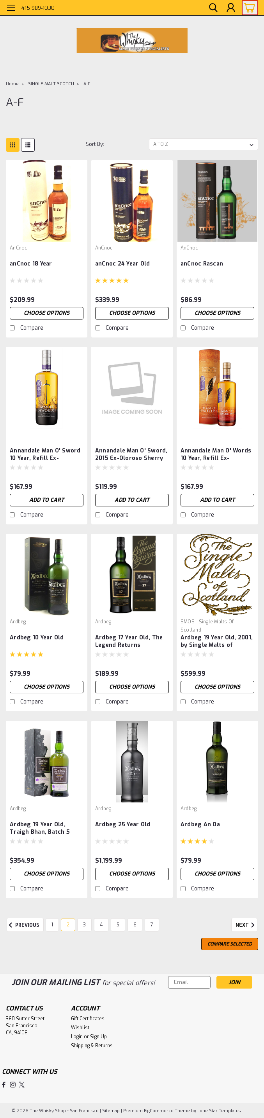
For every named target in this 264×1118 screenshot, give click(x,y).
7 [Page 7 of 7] (152, 925)
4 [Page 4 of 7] (101, 925)
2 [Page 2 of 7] (68, 925)
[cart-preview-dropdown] (248, 7)
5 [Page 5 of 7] (118, 925)
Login (77, 1037)
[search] (213, 8)
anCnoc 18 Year (31, 263)
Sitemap (111, 1110)
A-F (86, 84)
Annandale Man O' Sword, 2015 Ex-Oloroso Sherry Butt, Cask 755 (131, 455)
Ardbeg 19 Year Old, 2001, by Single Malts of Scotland (217, 642)
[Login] (231, 8)
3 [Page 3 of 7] (84, 925)
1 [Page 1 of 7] (52, 925)
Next (246, 925)
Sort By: (95, 144)
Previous (23, 925)
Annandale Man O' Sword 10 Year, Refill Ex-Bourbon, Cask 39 (45, 455)
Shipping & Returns (92, 1046)
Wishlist (80, 1028)
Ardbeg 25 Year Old (123, 824)
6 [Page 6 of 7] (134, 925)
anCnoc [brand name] (18, 248)
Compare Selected (229, 944)
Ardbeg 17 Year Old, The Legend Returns (129, 641)
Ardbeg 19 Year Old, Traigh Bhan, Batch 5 (40, 828)
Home (12, 84)
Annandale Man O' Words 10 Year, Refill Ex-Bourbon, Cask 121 (216, 455)
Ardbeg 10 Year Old (37, 637)
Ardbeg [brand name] (18, 622)
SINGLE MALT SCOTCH (51, 84)
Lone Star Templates (219, 1110)
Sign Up (98, 1037)
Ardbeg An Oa (200, 824)
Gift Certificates (88, 1019)
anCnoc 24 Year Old (122, 263)
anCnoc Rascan (202, 263)
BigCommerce (159, 1110)
